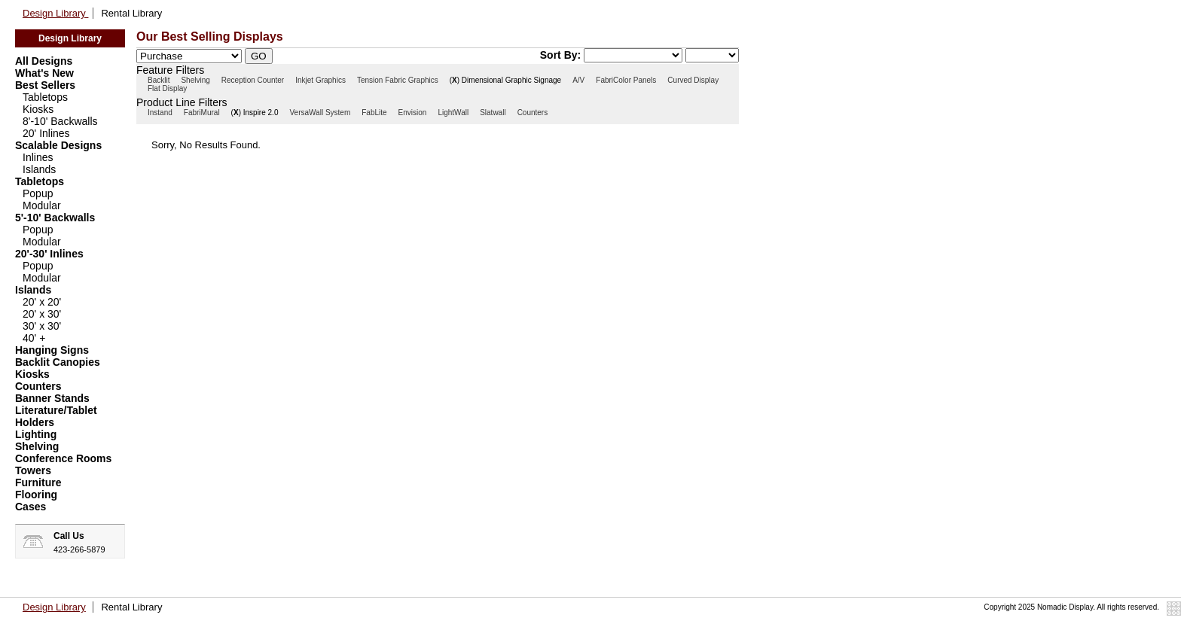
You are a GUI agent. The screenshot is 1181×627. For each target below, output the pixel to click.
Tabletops (45, 97)
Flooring (36, 495)
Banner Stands (52, 398)
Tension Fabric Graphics (397, 80)
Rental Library (131, 13)
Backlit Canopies (57, 362)
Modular (42, 205)
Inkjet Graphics (320, 80)
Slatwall (492, 112)
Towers (33, 470)
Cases (30, 507)
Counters (38, 386)
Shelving (37, 446)
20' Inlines (46, 133)
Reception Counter (252, 80)
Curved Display (693, 80)
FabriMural (202, 112)
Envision (412, 112)
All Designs (43, 61)
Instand (160, 112)
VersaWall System (319, 112)
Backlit (158, 80)
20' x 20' (42, 302)
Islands (39, 169)
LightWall (453, 112)
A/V (578, 80)
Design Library (55, 13)
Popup (38, 193)
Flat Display (167, 88)
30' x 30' (42, 326)
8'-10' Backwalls (60, 121)
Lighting (35, 434)
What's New (44, 73)
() (454, 80)
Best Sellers (45, 85)
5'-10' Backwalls (55, 218)
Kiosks (38, 109)
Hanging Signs (52, 350)
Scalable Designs (58, 145)
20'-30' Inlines (49, 254)
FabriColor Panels (626, 80)
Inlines (38, 157)
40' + (34, 338)
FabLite (374, 112)
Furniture (38, 482)
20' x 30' (42, 314)
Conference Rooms (63, 458)
